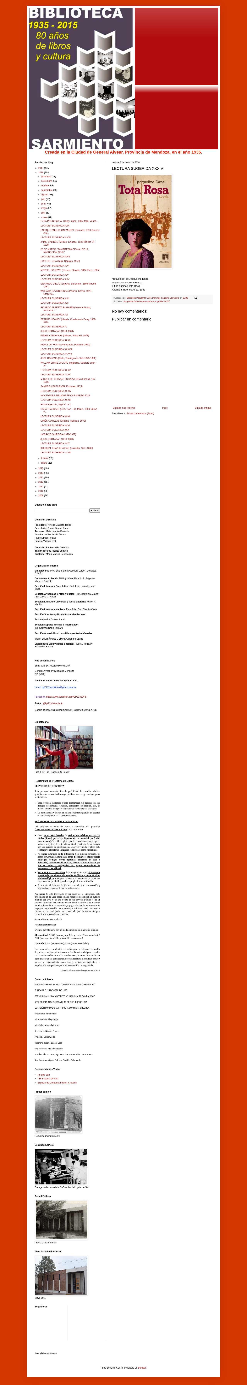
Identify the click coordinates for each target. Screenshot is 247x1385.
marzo (44, 217)
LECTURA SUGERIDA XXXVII (56, 353)
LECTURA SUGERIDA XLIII (55, 298)
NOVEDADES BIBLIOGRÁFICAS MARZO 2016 (65, 395)
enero (44, 462)
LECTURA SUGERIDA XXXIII (56, 400)
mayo (44, 208)
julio (43, 199)
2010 (41, 491)
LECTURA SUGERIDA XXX (55, 430)
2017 (41, 168)
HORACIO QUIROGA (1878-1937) (58, 434)
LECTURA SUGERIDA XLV (55, 274)
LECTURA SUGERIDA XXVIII (56, 452)
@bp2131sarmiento (53, 703)
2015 (41, 468)
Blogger (142, 1367)
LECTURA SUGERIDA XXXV (56, 374)
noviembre (46, 181)
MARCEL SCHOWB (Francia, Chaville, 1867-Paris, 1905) (70, 270)
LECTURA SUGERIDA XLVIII (56, 237)
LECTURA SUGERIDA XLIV (55, 279)
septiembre (47, 190)
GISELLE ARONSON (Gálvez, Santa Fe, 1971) (65, 335)
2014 (41, 473)
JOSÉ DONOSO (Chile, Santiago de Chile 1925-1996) (68, 358)
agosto (45, 194)
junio (44, 203)
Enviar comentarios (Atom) (140, 413)
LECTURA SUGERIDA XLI (54, 314)
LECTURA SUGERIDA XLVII (55, 256)
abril (43, 212)
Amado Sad (44, 1074)
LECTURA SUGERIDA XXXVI (56, 370)
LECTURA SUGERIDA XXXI (55, 425)
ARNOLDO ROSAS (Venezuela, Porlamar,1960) (65, 344)
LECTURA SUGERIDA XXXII (55, 416)
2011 (41, 486)
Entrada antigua (203, 408)
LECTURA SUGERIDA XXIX (55, 443)
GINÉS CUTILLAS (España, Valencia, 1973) (63, 421)
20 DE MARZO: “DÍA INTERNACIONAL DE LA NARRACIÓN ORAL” (64, 250)
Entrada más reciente (124, 408)
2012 (41, 482)
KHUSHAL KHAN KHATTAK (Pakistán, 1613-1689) (67, 448)
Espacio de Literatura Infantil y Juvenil (57, 1082)
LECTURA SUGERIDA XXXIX (56, 340)
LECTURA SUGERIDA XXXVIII (57, 349)
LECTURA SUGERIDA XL (54, 326)
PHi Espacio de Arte (48, 1078)
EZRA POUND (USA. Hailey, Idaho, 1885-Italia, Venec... (69, 221)
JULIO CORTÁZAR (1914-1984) (57, 331)
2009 (41, 495)
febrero (45, 458)
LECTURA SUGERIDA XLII (55, 303)
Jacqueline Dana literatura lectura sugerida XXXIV (146, 301)
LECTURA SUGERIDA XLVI (55, 265)
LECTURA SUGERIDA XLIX (55, 225)
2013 (41, 477)
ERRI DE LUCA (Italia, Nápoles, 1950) (60, 261)
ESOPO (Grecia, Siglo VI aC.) (56, 404)
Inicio (165, 408)
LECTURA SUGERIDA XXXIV (56, 391)
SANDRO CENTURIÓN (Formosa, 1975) (62, 386)
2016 (41, 172)
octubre (45, 185)
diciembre (46, 176)
